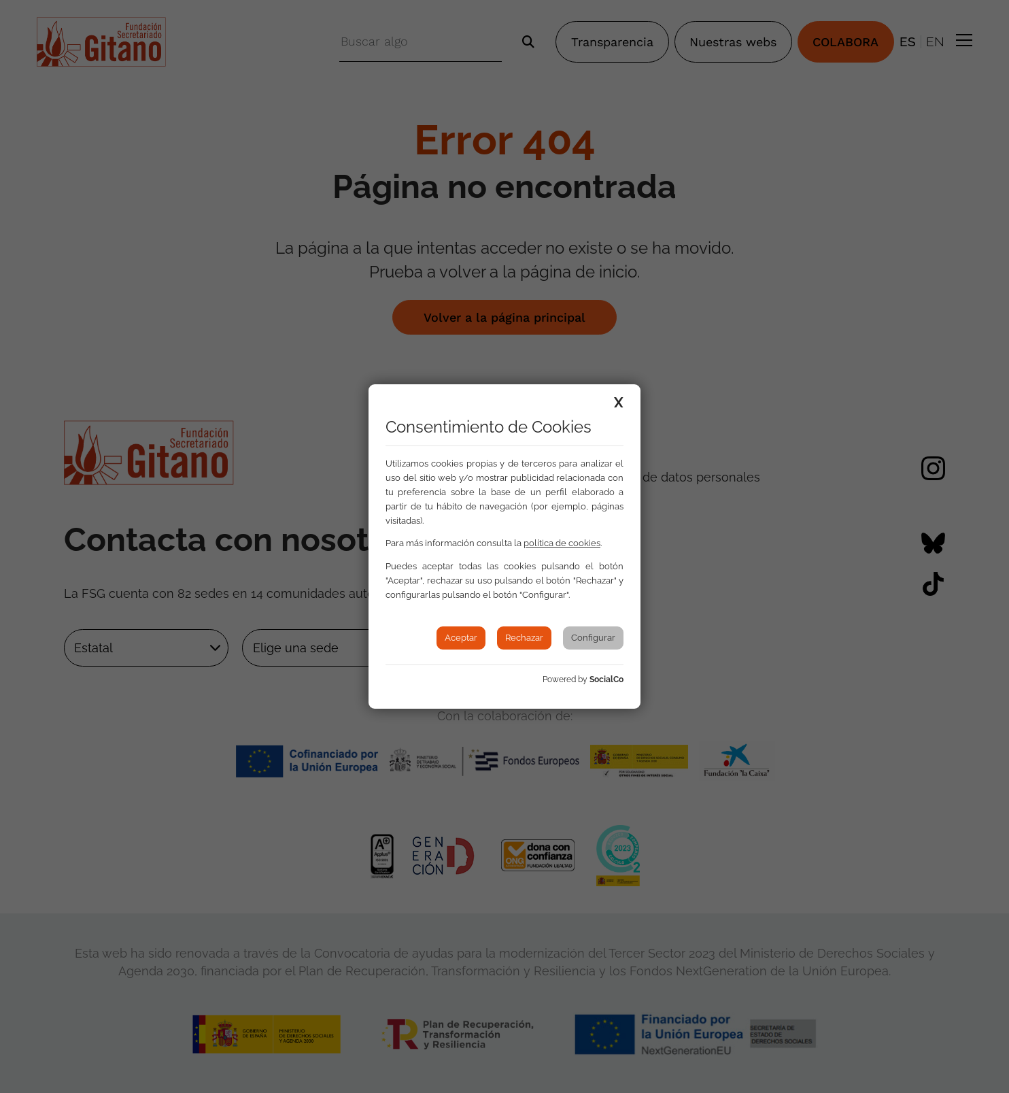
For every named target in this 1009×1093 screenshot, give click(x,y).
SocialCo (606, 679)
